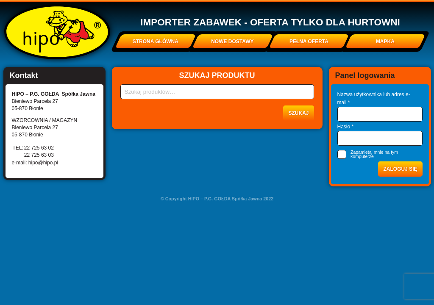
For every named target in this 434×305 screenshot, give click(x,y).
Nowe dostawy (232, 41)
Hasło (345, 127)
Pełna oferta (308, 41)
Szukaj (298, 113)
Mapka (385, 41)
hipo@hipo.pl (43, 163)
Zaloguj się (400, 169)
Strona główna (155, 41)
